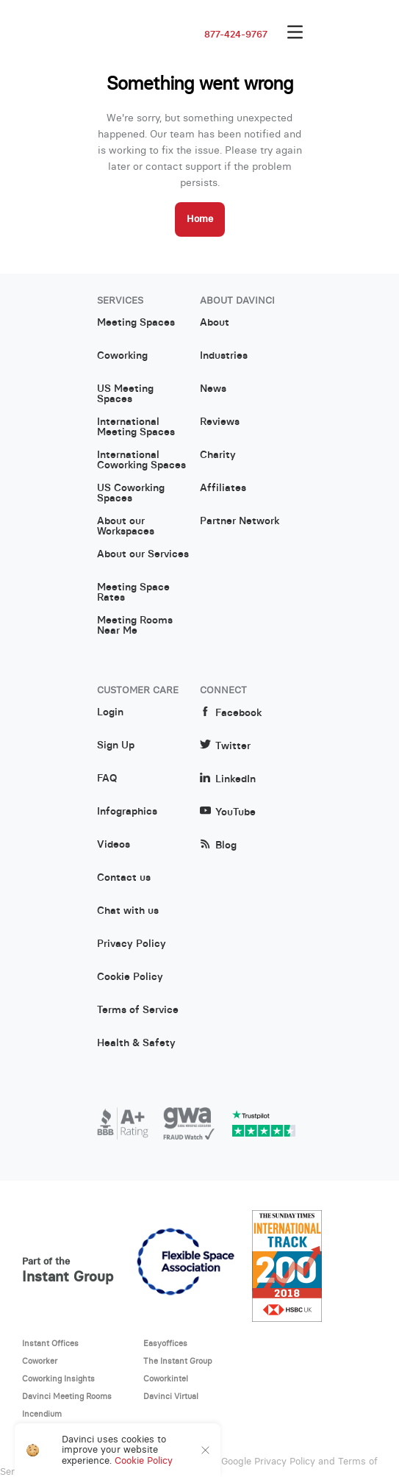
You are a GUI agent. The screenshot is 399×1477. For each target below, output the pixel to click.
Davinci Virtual (170, 1396)
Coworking (122, 356)
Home (200, 218)
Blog (218, 845)
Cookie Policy (130, 977)
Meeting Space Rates (133, 593)
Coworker (39, 1361)
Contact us (124, 878)
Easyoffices (165, 1343)
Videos (113, 845)
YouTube (228, 812)
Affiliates (223, 488)
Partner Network (239, 521)
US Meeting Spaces (125, 394)
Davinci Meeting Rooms (67, 1396)
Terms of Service (138, 1010)
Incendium (42, 1414)
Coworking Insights (58, 1378)
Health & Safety (136, 1043)
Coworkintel (165, 1378)
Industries (224, 356)
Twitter (225, 746)
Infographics (127, 812)
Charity (218, 455)
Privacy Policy (131, 944)
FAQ (107, 778)
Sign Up (115, 745)
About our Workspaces (125, 526)
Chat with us (128, 911)
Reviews (220, 422)
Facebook (231, 713)
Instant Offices (50, 1343)
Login (110, 712)
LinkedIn (228, 779)
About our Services (143, 554)
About (214, 323)
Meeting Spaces (136, 323)
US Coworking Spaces (131, 493)
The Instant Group (177, 1361)
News (213, 389)
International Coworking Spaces (141, 460)
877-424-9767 (235, 34)
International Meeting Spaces (136, 427)
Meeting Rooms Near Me (135, 626)
